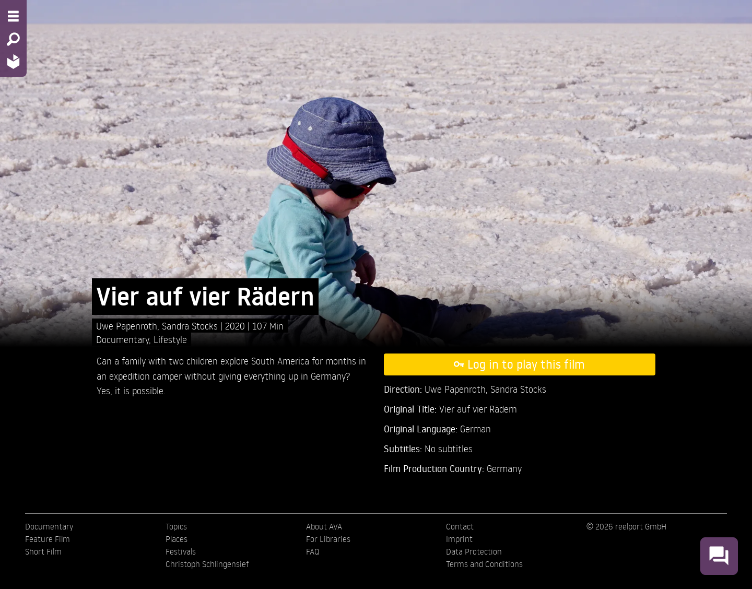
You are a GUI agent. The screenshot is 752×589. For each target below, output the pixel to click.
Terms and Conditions (484, 564)
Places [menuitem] (176, 539)
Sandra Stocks (191, 326)
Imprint (459, 539)
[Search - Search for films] (13, 39)
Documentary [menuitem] (49, 526)
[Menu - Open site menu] (13, 16)
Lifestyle (170, 339)
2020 (236, 326)
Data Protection (474, 551)
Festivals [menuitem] (181, 551)
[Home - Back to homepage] (13, 61)
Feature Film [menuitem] (47, 539)
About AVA (324, 526)
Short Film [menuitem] (43, 551)
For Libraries (328, 539)
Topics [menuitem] (176, 526)
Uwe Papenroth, (129, 326)
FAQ (312, 551)
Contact (460, 526)
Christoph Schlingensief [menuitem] (207, 564)
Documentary (122, 339)
